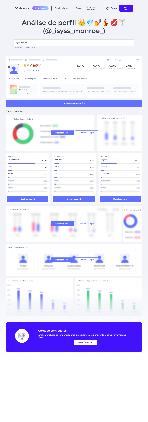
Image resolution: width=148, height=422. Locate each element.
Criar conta (126, 8)
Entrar (114, 8)
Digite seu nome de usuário (25, 47)
